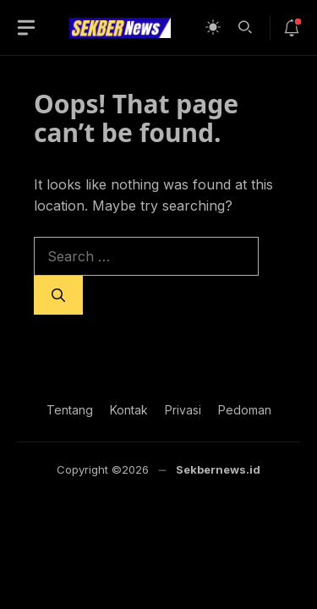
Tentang (69, 410)
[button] (245, 25)
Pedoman (244, 410)
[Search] (58, 295)
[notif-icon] (291, 27)
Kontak (129, 410)
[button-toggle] (26, 28)
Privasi (183, 410)
